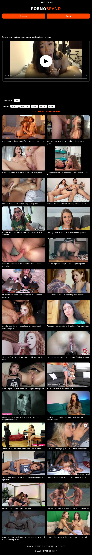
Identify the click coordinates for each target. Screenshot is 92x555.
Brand (46, 8)
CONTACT (60, 546)
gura (34, 106)
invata (42, 106)
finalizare (24, 106)
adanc (14, 106)
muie (51, 106)
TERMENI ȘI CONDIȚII (44, 546)
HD (16, 100)
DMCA (30, 546)
